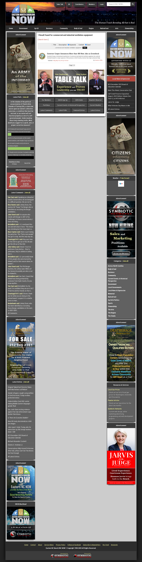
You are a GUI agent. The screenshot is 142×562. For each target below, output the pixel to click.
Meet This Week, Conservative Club (120, 90)
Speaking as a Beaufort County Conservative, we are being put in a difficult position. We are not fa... (21, 199)
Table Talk (59, 4)
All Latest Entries (13, 457)
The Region (112, 313)
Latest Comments (46, 110)
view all (25, 97)
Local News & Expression (116, 290)
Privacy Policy (60, 545)
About (40, 545)
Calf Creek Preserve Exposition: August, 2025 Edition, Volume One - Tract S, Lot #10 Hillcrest (120, 96)
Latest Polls (63, 110)
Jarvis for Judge (113, 102)
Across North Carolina (115, 266)
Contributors (79, 4)
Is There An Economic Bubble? (18, 418)
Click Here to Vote (14, 162)
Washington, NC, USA (121, 188)
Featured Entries (79, 110)
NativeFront (104, 28)
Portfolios (46, 105)
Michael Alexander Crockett (17, 441)
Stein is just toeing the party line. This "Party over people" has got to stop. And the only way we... (21, 234)
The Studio (111, 316)
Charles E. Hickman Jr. (15, 445)
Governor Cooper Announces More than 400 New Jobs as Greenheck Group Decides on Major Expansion (73, 55)
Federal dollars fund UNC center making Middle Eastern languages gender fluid (19, 403)
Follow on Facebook (74, 545)
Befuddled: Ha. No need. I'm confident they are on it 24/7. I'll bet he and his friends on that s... (21, 288)
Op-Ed (36, 28)
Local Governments (114, 287)
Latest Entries (95, 110)
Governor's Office (98, 60)
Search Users (43, 39)
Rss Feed (106, 545)
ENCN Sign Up (62, 100)
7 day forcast (124, 178)
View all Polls (27, 163)
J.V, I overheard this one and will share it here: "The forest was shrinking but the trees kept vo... (20, 226)
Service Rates (49, 545)
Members (92, 4)
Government (23, 28)
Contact (33, 545)
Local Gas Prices (114, 390)
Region (91, 28)
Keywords (114, 545)
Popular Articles (113, 400)
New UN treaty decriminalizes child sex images (19, 422)
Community (64, 28)
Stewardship (129, 28)
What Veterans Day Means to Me (119, 106)
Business (49, 28)
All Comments (12, 313)
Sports (110, 303)
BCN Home (79, 100)
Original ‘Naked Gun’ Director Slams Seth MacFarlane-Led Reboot (19, 388)
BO (69, 4)
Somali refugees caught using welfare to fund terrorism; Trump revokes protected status (20, 395)
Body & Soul (78, 28)
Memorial (111, 294)
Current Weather (95, 105)
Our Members (46, 100)
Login (102, 4)
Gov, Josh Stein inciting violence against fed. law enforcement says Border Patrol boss (19, 412)
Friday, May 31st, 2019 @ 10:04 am (60, 60)
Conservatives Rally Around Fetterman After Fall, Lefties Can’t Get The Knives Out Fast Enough (21, 450)
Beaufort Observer (95, 100)
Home (11, 28)
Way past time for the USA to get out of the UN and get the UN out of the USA (20, 241)
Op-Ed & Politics (113, 300)
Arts (116, 28)
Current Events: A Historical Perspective (71, 105)
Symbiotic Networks (115, 409)
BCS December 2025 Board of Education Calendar (18, 436)
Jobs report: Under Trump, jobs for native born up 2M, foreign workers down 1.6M (19, 429)
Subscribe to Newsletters (91, 545)
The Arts (111, 310)
